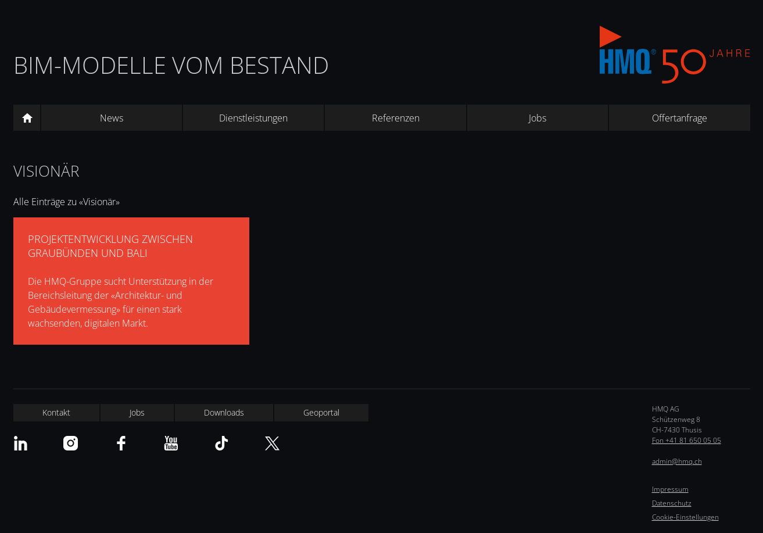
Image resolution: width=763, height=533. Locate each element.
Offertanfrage (679, 118)
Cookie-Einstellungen (685, 517)
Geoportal (321, 412)
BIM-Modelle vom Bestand (171, 65)
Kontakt (56, 412)
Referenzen (396, 118)
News (111, 118)
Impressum (670, 489)
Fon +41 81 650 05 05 (686, 440)
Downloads (224, 412)
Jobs (537, 118)
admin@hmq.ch (677, 461)
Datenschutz (672, 503)
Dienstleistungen (253, 118)
